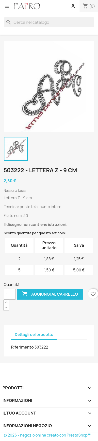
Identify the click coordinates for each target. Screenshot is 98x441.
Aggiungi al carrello (50, 294)
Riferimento (22, 347)
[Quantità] (10, 294)
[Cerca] (49, 22)
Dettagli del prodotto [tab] (34, 334)
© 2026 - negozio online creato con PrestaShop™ (47, 435)
